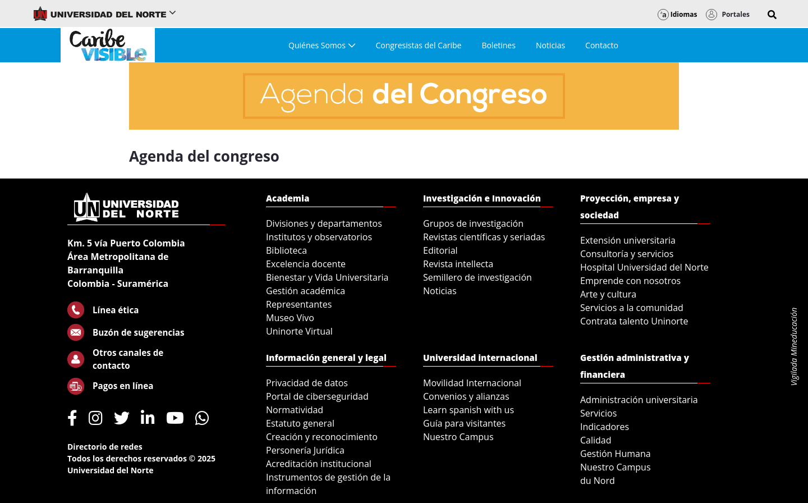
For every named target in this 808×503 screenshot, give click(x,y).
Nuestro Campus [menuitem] (458, 437)
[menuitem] (322, 45)
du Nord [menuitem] (597, 480)
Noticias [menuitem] (440, 291)
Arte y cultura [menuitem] (608, 294)
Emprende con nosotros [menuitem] (630, 281)
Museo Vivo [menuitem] (290, 318)
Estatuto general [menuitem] (300, 423)
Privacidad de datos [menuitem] (307, 383)
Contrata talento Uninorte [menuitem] (634, 321)
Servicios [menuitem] (598, 413)
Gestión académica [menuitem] (305, 291)
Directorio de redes (105, 446)
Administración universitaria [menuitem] (639, 400)
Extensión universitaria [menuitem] (628, 240)
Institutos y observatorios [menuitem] (319, 237)
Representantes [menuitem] (299, 304)
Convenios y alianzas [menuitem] (466, 396)
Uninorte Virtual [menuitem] (299, 331)
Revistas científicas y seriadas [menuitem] (484, 237)
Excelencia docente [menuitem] (306, 264)
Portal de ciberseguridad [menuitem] (317, 396)
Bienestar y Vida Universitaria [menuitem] (327, 277)
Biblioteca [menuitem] (286, 250)
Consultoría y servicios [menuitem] (626, 254)
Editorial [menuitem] (440, 250)
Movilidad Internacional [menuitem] (472, 383)
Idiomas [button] (677, 14)
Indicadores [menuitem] (604, 426)
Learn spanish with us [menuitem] (468, 410)
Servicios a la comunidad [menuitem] (631, 307)
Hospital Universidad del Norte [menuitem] (644, 267)
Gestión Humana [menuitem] (615, 453)
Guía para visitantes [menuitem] (464, 423)
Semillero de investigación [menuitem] (477, 277)
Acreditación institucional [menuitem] (318, 464)
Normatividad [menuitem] (294, 410)
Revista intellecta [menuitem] (458, 264)
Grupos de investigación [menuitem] (473, 223)
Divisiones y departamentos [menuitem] (324, 223)
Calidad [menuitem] (596, 440)
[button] (772, 14)
